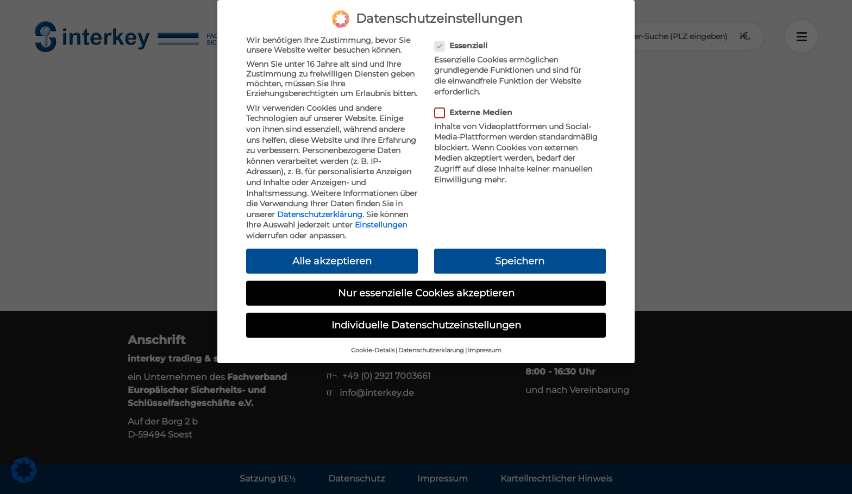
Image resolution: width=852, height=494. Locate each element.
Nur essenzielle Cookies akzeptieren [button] (426, 293)
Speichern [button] (519, 261)
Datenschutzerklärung (319, 214)
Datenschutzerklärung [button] (431, 350)
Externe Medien (476, 112)
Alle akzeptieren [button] (332, 261)
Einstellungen (381, 225)
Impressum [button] (485, 350)
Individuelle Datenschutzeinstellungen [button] (426, 325)
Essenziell (464, 45)
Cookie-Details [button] (372, 350)
